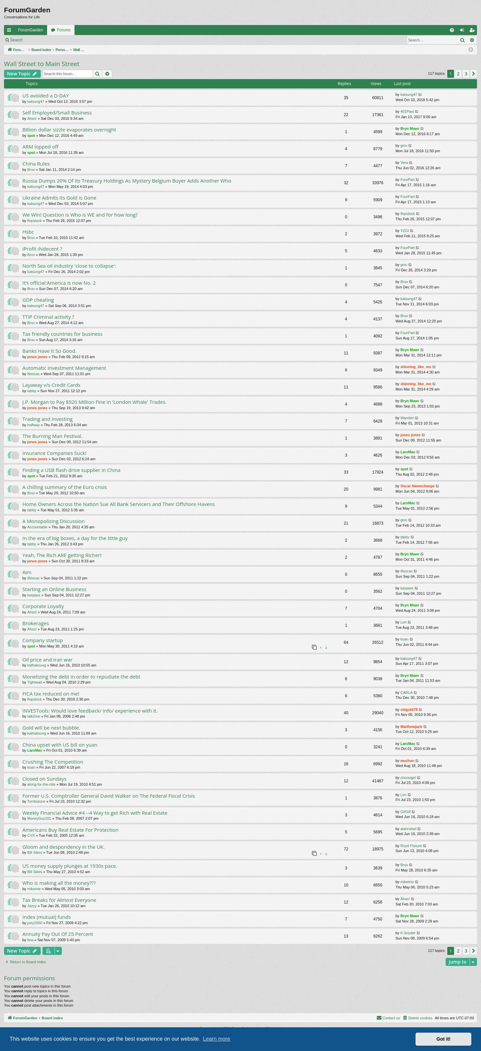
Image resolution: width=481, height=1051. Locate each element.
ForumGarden (30, 30)
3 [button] (466, 73)
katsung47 (35, 101)
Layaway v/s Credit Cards (51, 384)
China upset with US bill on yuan (60, 744)
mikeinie (34, 889)
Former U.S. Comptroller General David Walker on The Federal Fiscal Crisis (108, 795)
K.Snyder (408, 933)
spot (31, 136)
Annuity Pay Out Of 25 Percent (57, 934)
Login (37, 40)
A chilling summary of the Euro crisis (64, 487)
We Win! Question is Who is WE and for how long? (80, 214)
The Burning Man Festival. (52, 436)
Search (16, 40)
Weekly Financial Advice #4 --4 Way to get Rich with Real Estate (94, 812)
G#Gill (405, 812)
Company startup (42, 640)
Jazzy (32, 906)
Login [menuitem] (463, 31)
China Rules (36, 163)
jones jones (37, 357)
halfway (33, 425)
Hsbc (28, 231)
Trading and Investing (47, 419)
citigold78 (409, 710)
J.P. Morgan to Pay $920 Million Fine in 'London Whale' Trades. (94, 402)
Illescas (33, 374)
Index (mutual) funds (46, 916)
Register (59, 40)
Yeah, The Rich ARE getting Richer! (61, 555)
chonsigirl (408, 778)
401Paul (407, 111)
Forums (64, 30)
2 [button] (458, 73)
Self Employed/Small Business (57, 112)
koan (404, 639)
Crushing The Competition (52, 761)
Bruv (31, 170)
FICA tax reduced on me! (50, 693)
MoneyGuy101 (39, 818)
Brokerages (35, 623)
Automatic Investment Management (64, 367)
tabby (31, 391)
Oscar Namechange (417, 486)
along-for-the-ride (41, 784)
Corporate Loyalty (43, 606)
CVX (31, 835)
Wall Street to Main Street (41, 63)
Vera (404, 163)
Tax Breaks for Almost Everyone (59, 899)
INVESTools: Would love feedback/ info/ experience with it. (90, 710)
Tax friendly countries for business (62, 333)
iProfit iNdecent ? (42, 248)
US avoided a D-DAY (45, 95)
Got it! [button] (444, 1039)
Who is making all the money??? (59, 882)
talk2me (33, 716)
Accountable (37, 527)
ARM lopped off (40, 146)
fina (30, 940)
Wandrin (407, 418)
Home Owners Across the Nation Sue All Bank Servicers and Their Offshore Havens (118, 504)
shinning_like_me (415, 367)
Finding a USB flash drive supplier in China (71, 470)
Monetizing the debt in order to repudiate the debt (81, 676)
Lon (403, 622)
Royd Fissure (411, 846)
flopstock (34, 221)
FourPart (407, 180)
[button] (473, 74)
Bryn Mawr (409, 128)
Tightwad (34, 682)
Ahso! (32, 118)
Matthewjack (411, 727)
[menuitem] (452, 30)
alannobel (408, 829)
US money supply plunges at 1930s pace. (69, 865)
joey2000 (34, 923)
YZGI (404, 231)
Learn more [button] (216, 1039)
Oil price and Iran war (47, 659)
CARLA (406, 693)
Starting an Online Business (54, 589)
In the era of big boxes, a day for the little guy (75, 538)
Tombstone (36, 801)
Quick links (10, 31)
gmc (404, 146)
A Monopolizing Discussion (53, 521)
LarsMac (408, 452)
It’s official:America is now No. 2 (59, 282)
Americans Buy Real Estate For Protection (70, 829)
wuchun (407, 761)
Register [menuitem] (473, 31)
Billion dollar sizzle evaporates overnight (69, 129)
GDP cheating (38, 299)
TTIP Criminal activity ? (48, 316)
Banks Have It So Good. (49, 350)
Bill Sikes (34, 852)
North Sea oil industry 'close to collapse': (69, 265)
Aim (26, 572)
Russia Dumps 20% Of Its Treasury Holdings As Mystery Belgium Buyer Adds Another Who (126, 180)
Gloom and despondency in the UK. (63, 846)
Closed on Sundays (44, 778)
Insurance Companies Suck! (54, 453)
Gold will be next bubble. (51, 727)
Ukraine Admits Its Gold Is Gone (59, 197)
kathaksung (36, 665)
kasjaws (33, 595)
